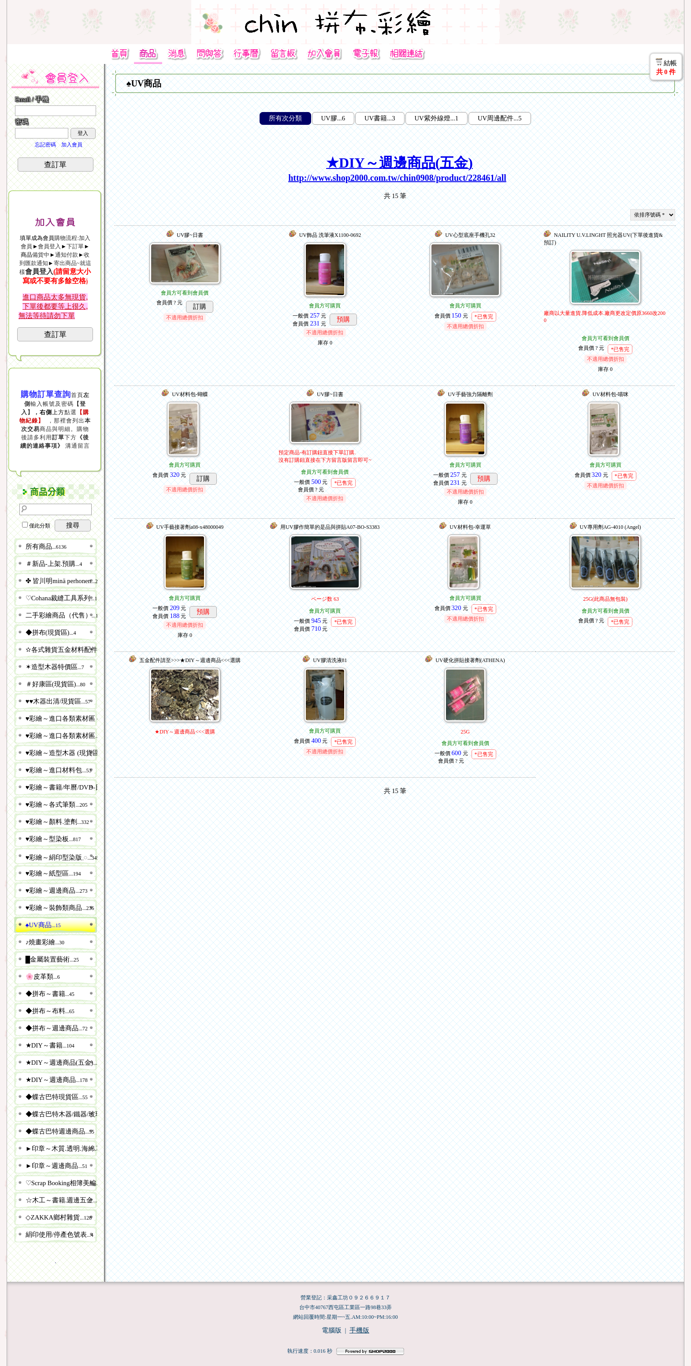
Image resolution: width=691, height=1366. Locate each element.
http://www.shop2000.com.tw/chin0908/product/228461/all (397, 178)
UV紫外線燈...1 (437, 118)
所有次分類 (285, 118)
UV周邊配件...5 (500, 118)
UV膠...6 (333, 118)
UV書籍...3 (379, 118)
